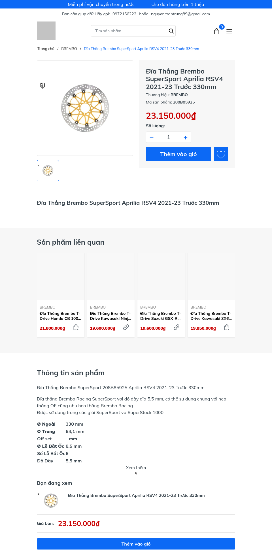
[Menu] (229, 31)
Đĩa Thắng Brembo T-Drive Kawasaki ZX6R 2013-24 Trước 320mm (211, 316)
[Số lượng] (168, 137)
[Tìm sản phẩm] (133, 30)
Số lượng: (155, 125)
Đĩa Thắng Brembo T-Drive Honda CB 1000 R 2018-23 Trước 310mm (60, 316)
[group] (85, 108)
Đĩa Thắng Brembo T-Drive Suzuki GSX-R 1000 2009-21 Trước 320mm (160, 316)
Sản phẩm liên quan (71, 242)
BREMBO (48, 307)
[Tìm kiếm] (171, 30)
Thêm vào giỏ (178, 154)
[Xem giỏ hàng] (217, 31)
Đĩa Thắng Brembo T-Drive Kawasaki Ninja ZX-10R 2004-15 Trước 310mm (110, 316)
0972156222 (124, 13)
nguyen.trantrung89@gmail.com (180, 13)
